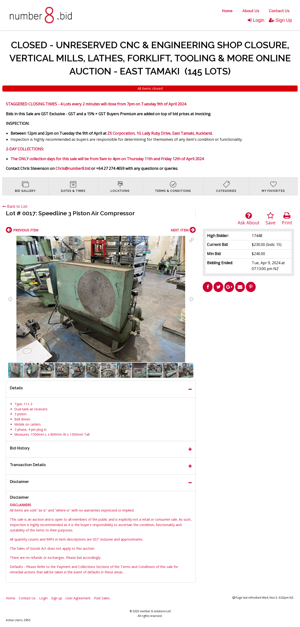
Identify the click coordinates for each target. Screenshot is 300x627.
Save (271, 219)
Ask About (248, 219)
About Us (250, 11)
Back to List (14, 206)
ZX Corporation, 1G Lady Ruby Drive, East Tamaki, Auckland (159, 133)
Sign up (56, 598)
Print (287, 219)
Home (227, 11)
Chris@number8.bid (73, 168)
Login (256, 20)
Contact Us (279, 11)
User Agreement (78, 598)
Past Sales (102, 598)
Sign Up (280, 20)
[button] (191, 240)
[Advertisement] (248, 327)
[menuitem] (227, 11)
